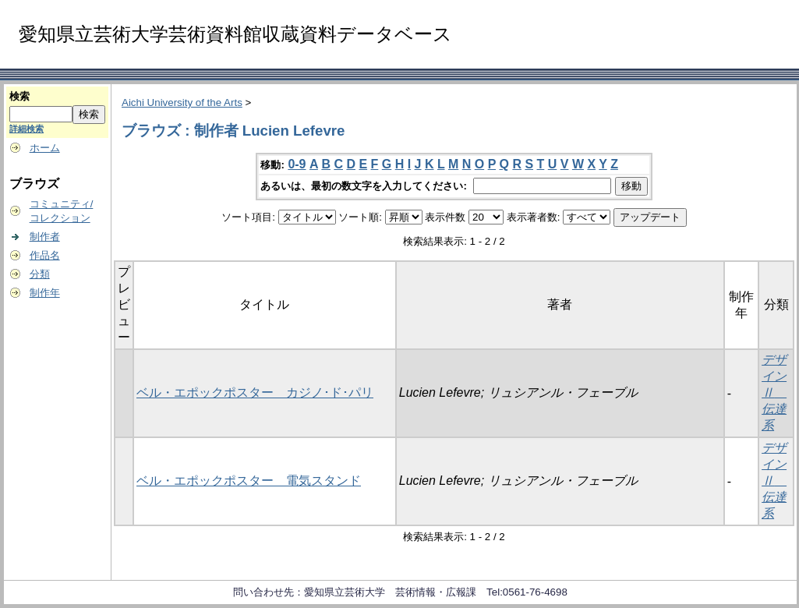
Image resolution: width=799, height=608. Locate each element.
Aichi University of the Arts (182, 102)
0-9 (297, 164)
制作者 (45, 236)
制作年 (45, 293)
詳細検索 (26, 128)
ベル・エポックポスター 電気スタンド (248, 480)
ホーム (45, 148)
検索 (19, 96)
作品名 (45, 255)
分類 (40, 274)
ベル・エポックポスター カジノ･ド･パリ (254, 392)
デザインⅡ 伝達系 (774, 392)
